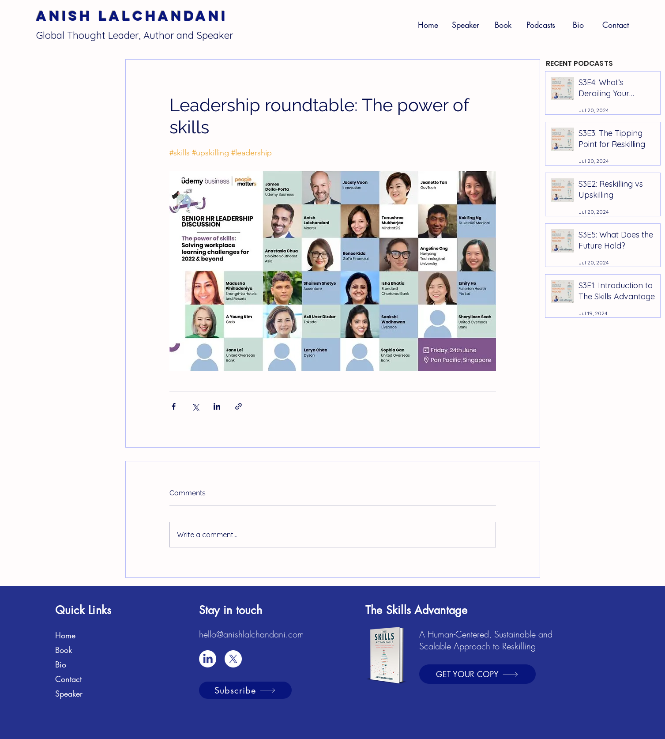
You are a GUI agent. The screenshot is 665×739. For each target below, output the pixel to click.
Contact (68, 679)
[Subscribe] (245, 690)
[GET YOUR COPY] (477, 674)
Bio (60, 664)
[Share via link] (238, 406)
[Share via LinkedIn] (217, 406)
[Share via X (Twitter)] (195, 406)
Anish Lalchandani (132, 16)
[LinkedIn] (207, 658)
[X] (233, 658)
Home (65, 635)
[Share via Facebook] (173, 406)
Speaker (69, 693)
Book (63, 650)
